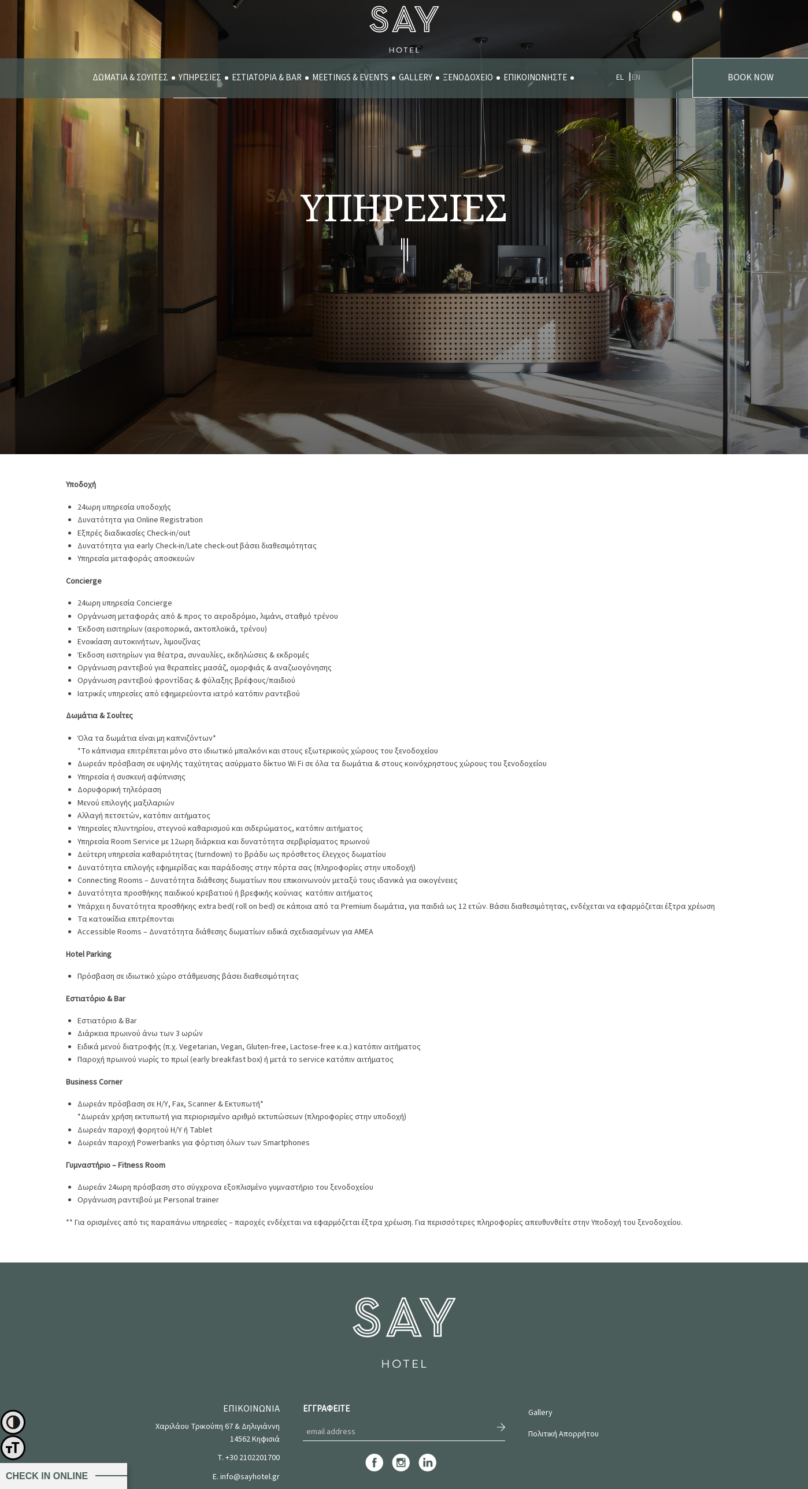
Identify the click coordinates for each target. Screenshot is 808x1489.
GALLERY (415, 78)
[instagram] (401, 1470)
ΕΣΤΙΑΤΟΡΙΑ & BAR (267, 78)
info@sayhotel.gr (250, 1477)
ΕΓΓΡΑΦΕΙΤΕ (326, 1409)
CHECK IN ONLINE (47, 1476)
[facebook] (374, 1470)
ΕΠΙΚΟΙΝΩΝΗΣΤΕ (535, 78)
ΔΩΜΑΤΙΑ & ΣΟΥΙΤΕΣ (130, 78)
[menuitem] (130, 78)
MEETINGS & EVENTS (350, 78)
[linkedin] (427, 1470)
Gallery (540, 1413)
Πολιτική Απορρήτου (563, 1434)
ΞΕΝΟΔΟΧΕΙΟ (468, 78)
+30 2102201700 (252, 1458)
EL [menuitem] (620, 77)
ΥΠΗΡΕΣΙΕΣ (200, 78)
